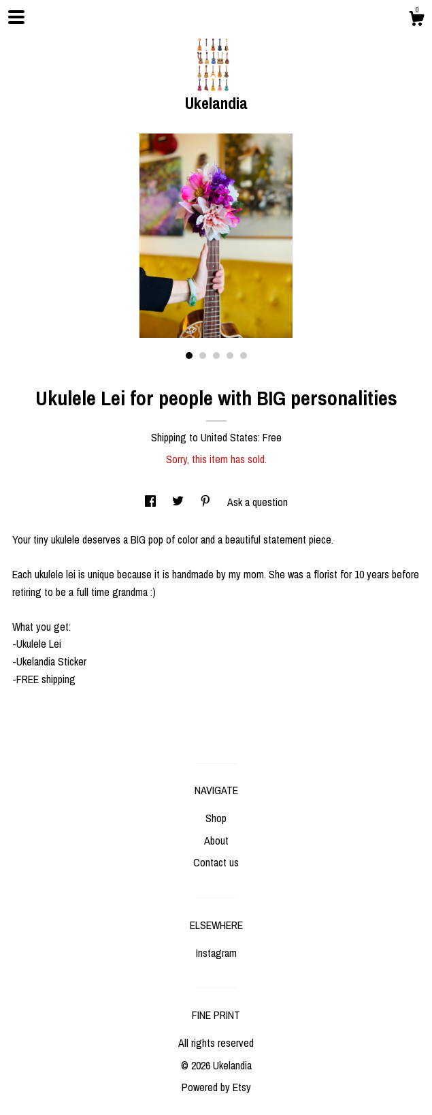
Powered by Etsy (216, 1087)
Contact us (216, 862)
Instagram (216, 952)
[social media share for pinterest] (207, 501)
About (216, 840)
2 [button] (202, 355)
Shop (216, 818)
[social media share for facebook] (152, 501)
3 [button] (216, 355)
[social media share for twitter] (179, 501)
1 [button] (189, 355)
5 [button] (243, 355)
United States (229, 437)
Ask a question (257, 501)
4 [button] (230, 355)
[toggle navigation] (16, 17)
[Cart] (416, 20)
